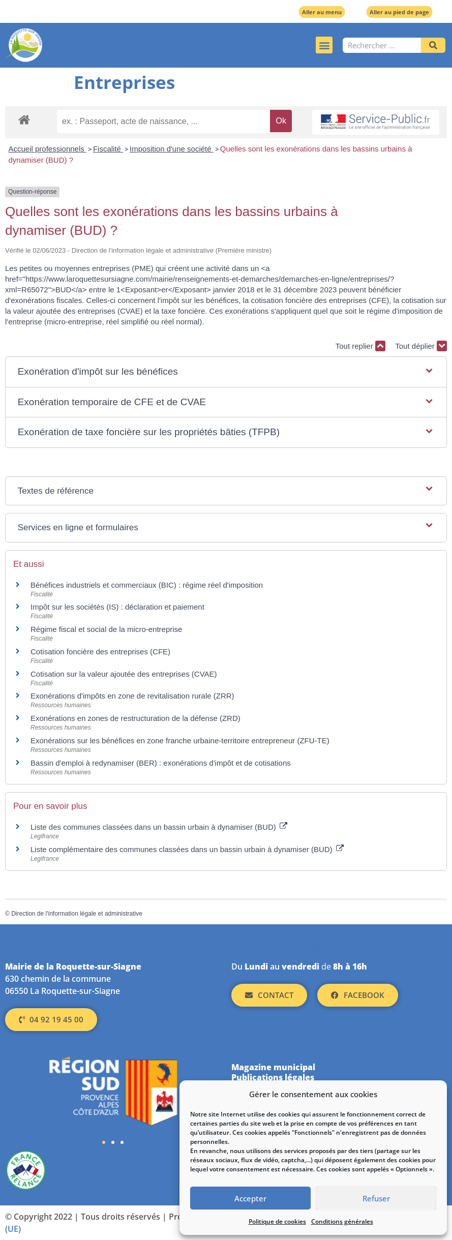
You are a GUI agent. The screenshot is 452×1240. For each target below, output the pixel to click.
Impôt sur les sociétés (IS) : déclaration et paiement (117, 606)
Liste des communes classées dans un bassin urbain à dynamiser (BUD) (159, 827)
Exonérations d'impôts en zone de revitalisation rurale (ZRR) (132, 695)
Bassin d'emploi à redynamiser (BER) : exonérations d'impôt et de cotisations (161, 763)
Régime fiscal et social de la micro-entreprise (106, 629)
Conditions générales (342, 1221)
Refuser (376, 1198)
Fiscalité (108, 148)
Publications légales (272, 1077)
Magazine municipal (273, 1067)
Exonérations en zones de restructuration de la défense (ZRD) (135, 718)
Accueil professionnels (47, 148)
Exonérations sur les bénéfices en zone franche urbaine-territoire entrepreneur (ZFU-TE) (180, 740)
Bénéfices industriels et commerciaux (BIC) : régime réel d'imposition (147, 585)
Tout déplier (421, 346)
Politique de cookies (277, 1221)
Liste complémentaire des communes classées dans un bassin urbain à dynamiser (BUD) (187, 849)
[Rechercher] (433, 45)
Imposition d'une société (172, 148)
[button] (324, 45)
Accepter (250, 1198)
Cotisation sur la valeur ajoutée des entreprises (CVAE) (124, 674)
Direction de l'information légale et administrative (76, 913)
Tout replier (360, 346)
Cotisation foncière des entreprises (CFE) (100, 651)
